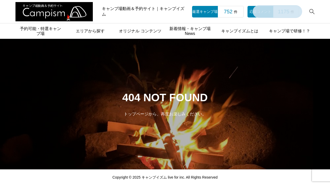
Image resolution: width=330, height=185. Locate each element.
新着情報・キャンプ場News (190, 31)
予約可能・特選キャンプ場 (40, 31)
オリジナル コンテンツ (140, 31)
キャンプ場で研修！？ (289, 31)
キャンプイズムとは (239, 31)
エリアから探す (90, 31)
